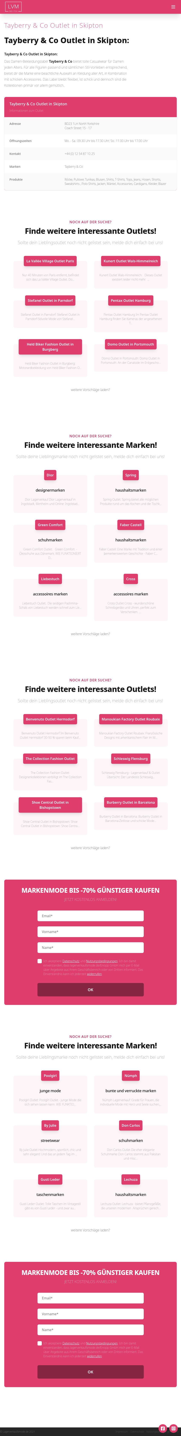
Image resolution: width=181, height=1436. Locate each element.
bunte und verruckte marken (130, 1090)
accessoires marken (50, 593)
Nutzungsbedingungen (102, 961)
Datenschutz (70, 961)
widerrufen (94, 974)
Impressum (122, 1431)
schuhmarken (50, 539)
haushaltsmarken (130, 490)
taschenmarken (50, 1194)
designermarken (50, 490)
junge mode (50, 1090)
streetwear (50, 1140)
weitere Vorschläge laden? (90, 389)
